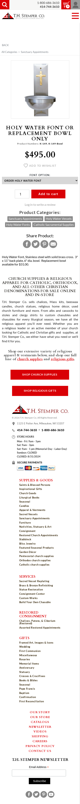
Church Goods (27, 493)
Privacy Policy (40, 746)
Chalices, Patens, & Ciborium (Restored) (37, 622)
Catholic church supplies (34, 564)
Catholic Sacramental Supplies (53, 224)
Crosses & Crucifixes (32, 676)
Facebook (27, 244)
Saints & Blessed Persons (35, 484)
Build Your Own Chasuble (35, 602)
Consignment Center (32, 593)
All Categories (9, 52)
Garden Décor (27, 552)
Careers (40, 741)
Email (53, 244)
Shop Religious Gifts (40, 390)
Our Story (40, 712)
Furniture (25, 522)
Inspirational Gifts (30, 489)
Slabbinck (25, 539)
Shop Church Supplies (39, 374)
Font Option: (40, 175)
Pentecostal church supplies (36, 556)
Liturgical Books (29, 497)
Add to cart (48, 194)
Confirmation (27, 697)
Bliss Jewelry (27, 543)
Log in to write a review (40, 204)
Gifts (24, 637)
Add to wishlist (40, 165)
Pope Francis (27, 688)
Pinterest (44, 244)
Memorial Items (29, 663)
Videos (40, 731)
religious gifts (62, 359)
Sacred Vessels (28, 514)
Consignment (27, 531)
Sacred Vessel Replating (34, 581)
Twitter (36, 244)
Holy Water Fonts (18, 224)
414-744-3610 (27, 430)
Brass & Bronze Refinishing (36, 585)
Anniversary (26, 667)
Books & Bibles (28, 680)
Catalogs (40, 722)
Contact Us (40, 751)
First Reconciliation (31, 701)
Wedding (25, 646)
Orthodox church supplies (35, 560)
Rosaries (24, 659)
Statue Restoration (31, 589)
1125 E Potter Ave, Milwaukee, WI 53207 (40, 423)
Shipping (40, 736)
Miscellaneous (28, 655)
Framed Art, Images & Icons (36, 642)
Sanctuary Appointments (34, 52)
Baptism (24, 693)
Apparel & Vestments (32, 510)
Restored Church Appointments (38, 535)
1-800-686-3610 (48, 2)
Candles (24, 505)
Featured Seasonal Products (36, 547)
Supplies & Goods (36, 480)
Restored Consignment (33, 614)
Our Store (40, 717)
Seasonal (24, 501)
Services (27, 576)
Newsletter (40, 726)
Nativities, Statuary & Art (35, 526)
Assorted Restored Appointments (40, 627)
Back (5, 45)
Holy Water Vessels (59, 218)
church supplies (30, 359)
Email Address (39, 767)
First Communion (30, 651)
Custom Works (28, 598)
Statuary (24, 672)
